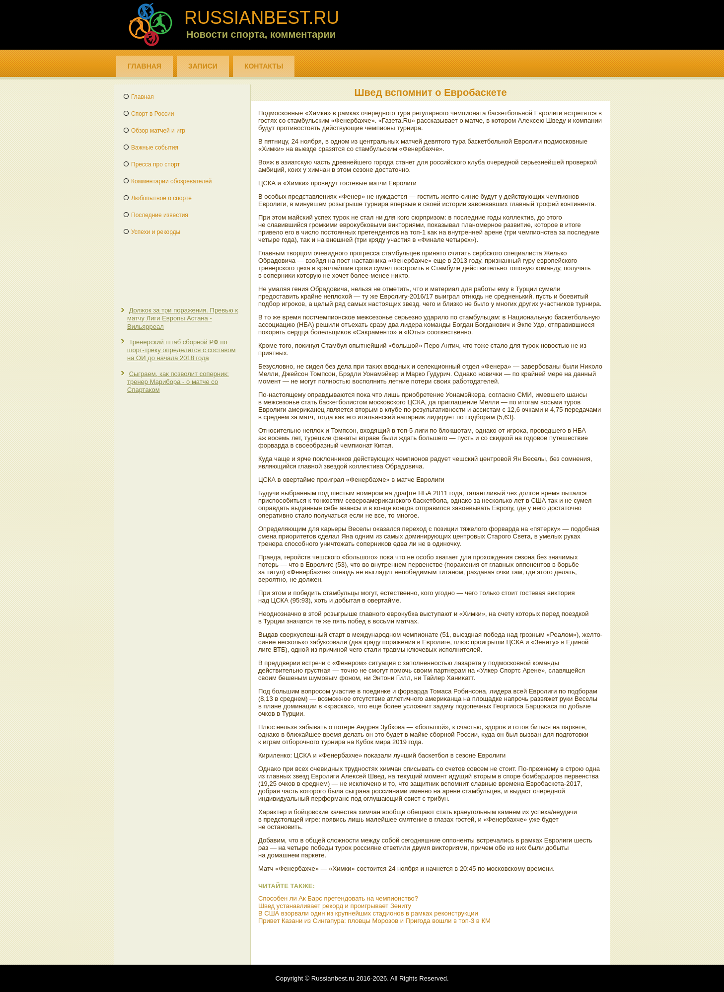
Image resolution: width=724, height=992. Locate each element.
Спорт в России (152, 113)
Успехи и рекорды (155, 232)
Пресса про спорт (155, 164)
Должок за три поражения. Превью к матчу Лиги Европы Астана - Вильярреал (182, 318)
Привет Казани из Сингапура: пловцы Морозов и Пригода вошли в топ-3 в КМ (374, 920)
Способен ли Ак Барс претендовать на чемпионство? (338, 898)
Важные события (154, 147)
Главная (144, 66)
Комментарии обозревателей (171, 181)
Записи (202, 66)
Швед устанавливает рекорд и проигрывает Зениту (334, 906)
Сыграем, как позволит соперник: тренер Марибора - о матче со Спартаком (178, 382)
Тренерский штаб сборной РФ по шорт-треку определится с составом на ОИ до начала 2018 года (181, 350)
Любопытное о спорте (161, 198)
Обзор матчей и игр (158, 130)
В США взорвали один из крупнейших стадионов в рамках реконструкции (368, 913)
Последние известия (159, 215)
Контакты (263, 66)
